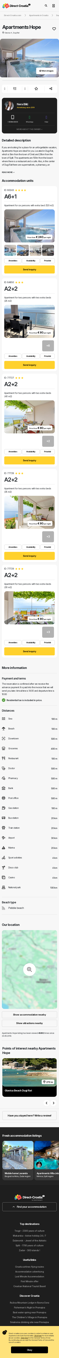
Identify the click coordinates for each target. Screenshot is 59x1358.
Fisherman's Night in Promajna (29, 1307)
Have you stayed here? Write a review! (29, 1115)
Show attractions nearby (29, 1023)
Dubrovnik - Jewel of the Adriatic (29, 1240)
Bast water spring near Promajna (29, 1312)
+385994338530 (12, 119)
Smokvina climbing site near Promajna (29, 1322)
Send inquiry (29, 269)
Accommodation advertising (29, 1271)
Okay (29, 1350)
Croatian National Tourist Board (29, 1286)
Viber (46, 119)
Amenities (12, 260)
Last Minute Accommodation (29, 1276)
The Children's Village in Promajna (29, 1317)
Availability (30, 260)
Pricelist (47, 260)
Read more (8, 172)
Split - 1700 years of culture (30, 1245)
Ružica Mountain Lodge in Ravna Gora (29, 1302)
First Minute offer (29, 1281)
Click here (38, 1336)
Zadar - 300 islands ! (29, 1250)
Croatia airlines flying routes (29, 1266)
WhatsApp (29, 119)
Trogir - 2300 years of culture (29, 1230)
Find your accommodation (29, 1206)
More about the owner (29, 129)
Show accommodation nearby (29, 1014)
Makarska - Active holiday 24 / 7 (29, 1235)
